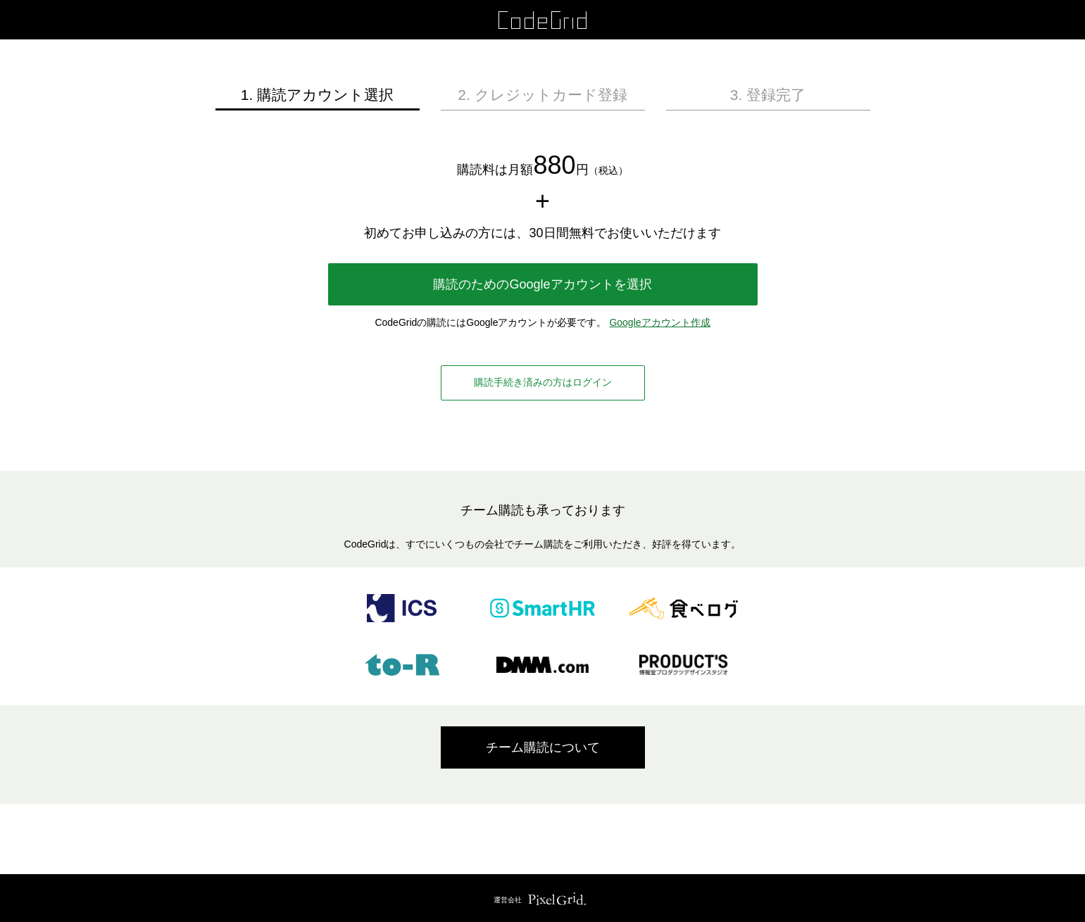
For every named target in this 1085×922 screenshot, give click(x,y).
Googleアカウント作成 (659, 322)
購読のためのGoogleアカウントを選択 (542, 284)
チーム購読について (543, 747)
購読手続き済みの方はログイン (543, 382)
